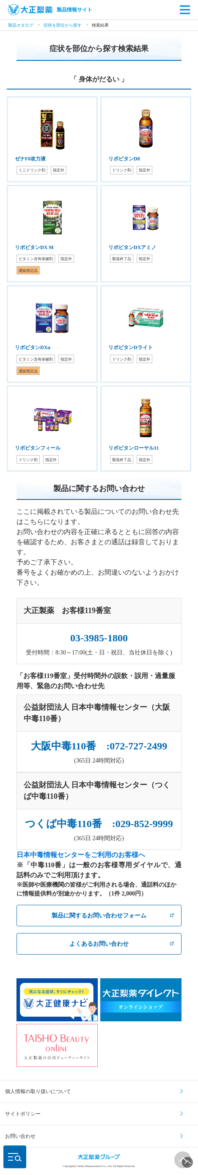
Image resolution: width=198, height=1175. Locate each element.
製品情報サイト (50, 9)
